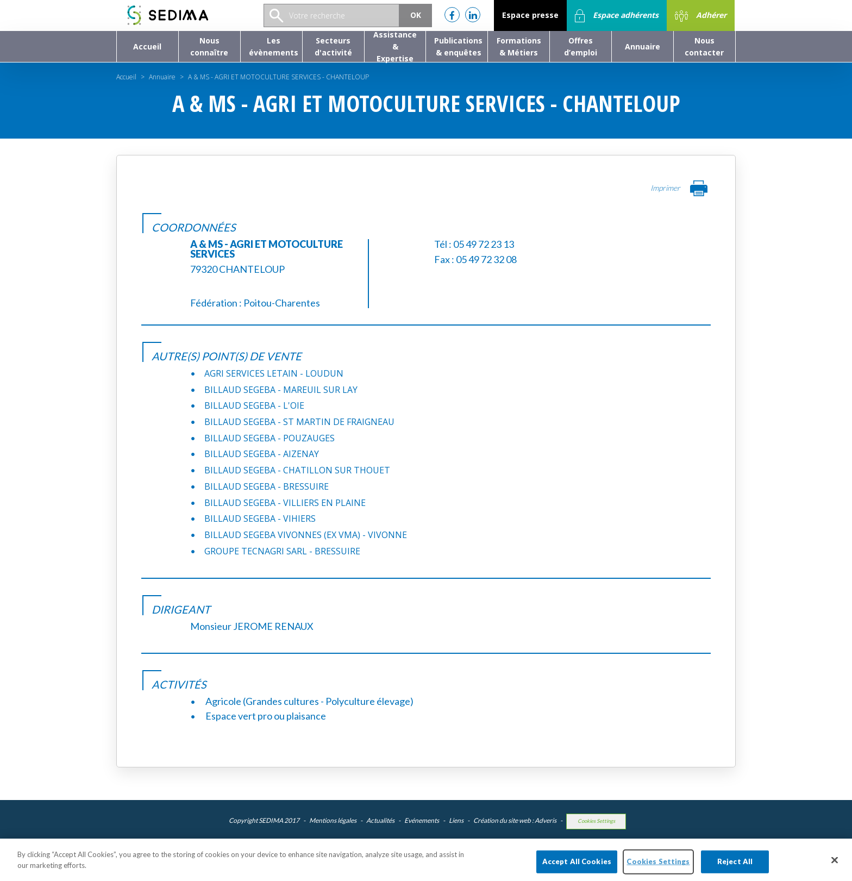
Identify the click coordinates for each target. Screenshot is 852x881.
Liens (456, 820)
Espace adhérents (617, 15)
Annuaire (162, 77)
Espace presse (530, 15)
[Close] (835, 867)
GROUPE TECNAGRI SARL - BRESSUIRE (282, 551)
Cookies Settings (596, 821)
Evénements (421, 820)
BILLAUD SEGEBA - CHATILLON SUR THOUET (297, 470)
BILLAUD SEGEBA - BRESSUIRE (266, 486)
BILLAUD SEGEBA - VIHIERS (260, 518)
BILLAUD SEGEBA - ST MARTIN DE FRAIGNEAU (299, 422)
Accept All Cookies (576, 868)
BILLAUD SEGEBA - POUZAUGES (269, 438)
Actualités (380, 820)
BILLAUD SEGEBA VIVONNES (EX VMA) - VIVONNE (305, 535)
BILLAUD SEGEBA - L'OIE (254, 405)
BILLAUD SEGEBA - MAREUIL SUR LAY (281, 390)
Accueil (126, 77)
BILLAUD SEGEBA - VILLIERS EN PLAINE (285, 503)
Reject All (735, 868)
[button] (209, 46)
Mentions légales (332, 820)
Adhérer (700, 16)
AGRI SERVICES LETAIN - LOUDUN (273, 373)
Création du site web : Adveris (514, 820)
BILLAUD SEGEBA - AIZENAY (261, 454)
